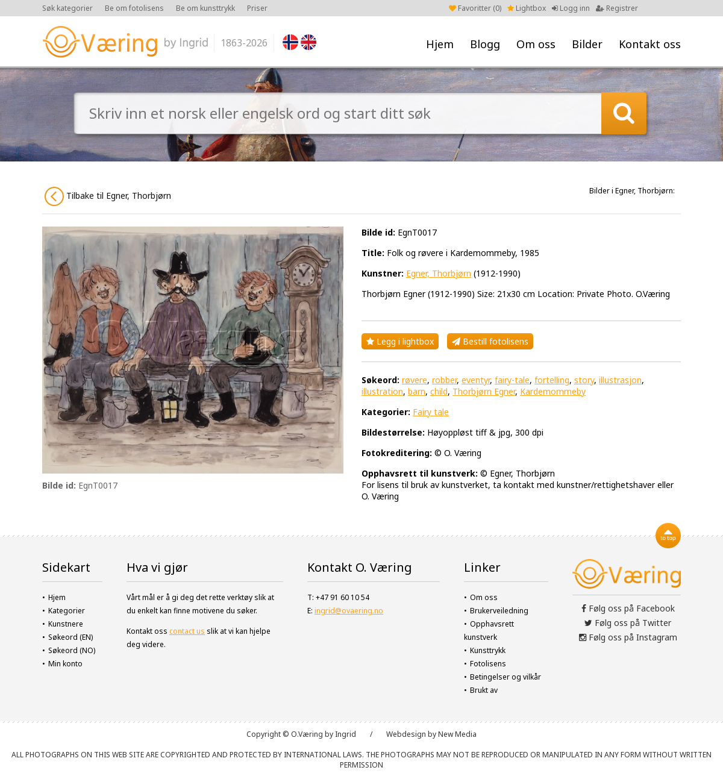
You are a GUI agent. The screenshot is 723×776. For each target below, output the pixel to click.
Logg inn (571, 8)
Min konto (65, 664)
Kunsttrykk (487, 650)
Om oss (536, 44)
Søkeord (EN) (70, 637)
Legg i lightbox (400, 341)
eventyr (476, 380)
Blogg (485, 44)
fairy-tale (512, 380)
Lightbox (526, 8)
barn (416, 391)
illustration (382, 391)
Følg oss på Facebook (628, 608)
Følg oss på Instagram (628, 637)
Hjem (440, 44)
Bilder (587, 44)
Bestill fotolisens (490, 341)
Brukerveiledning (499, 610)
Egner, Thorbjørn (438, 273)
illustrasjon (620, 380)
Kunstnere (65, 624)
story (584, 380)
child (439, 391)
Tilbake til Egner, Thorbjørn (108, 196)
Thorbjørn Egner (483, 391)
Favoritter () (475, 8)
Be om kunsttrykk (205, 8)
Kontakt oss (650, 44)
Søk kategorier (67, 8)
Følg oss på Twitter (627, 622)
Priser (257, 8)
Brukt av (484, 690)
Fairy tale (431, 412)
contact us (187, 631)
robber (444, 380)
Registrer (617, 8)
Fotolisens (488, 664)
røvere (414, 380)
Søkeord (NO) (71, 650)
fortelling (551, 380)
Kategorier (66, 610)
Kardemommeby (553, 391)
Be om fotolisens (134, 8)
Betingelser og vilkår (505, 677)
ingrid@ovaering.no (349, 610)
